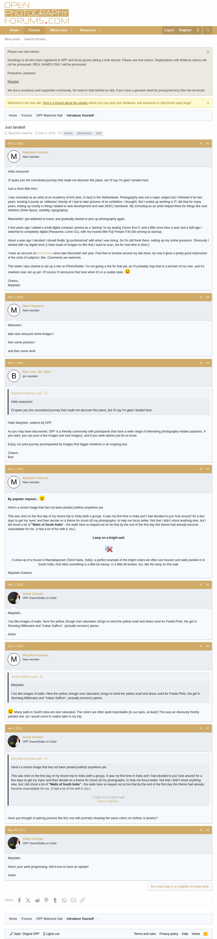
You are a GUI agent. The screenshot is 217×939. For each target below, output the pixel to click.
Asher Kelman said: (24, 677)
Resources (88, 30)
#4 (207, 468)
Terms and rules (145, 934)
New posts (12, 39)
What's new (58, 30)
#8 (207, 829)
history (68, 133)
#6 (207, 646)
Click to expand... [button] (109, 801)
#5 (207, 584)
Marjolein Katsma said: (26, 393)
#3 (207, 362)
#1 (207, 143)
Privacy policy (169, 934)
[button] (71, 30)
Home (14, 30)
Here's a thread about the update (65, 103)
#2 (207, 297)
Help (185, 934)
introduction (84, 133)
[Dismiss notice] (207, 52)
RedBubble (44, 253)
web (98, 133)
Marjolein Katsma (20, 133)
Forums (34, 30)
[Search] (207, 30)
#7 (207, 728)
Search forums (35, 39)
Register (13, 81)
